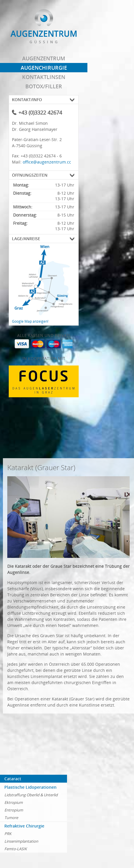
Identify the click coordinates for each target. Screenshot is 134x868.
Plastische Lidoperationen (30, 787)
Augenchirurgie (44, 67)
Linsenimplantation (21, 841)
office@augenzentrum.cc (47, 162)
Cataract (12, 778)
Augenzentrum (43, 58)
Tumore (11, 817)
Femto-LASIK (15, 848)
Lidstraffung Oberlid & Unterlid (31, 794)
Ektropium (13, 802)
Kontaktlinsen (43, 76)
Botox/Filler (43, 86)
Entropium (13, 810)
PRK (7, 833)
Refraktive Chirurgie (24, 826)
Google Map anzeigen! (30, 321)
